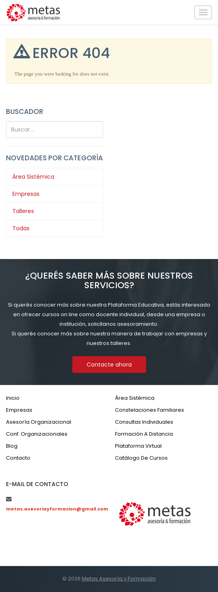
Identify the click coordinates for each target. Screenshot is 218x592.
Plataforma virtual (138, 446)
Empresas (26, 194)
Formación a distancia (144, 434)
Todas (21, 228)
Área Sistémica (33, 177)
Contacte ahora (109, 365)
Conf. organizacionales (36, 434)
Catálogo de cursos (141, 458)
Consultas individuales (144, 422)
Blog (12, 446)
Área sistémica (135, 398)
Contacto (18, 458)
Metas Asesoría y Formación (119, 578)
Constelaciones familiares (149, 410)
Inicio (13, 398)
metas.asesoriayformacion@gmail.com (57, 509)
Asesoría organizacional (38, 422)
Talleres (23, 211)
